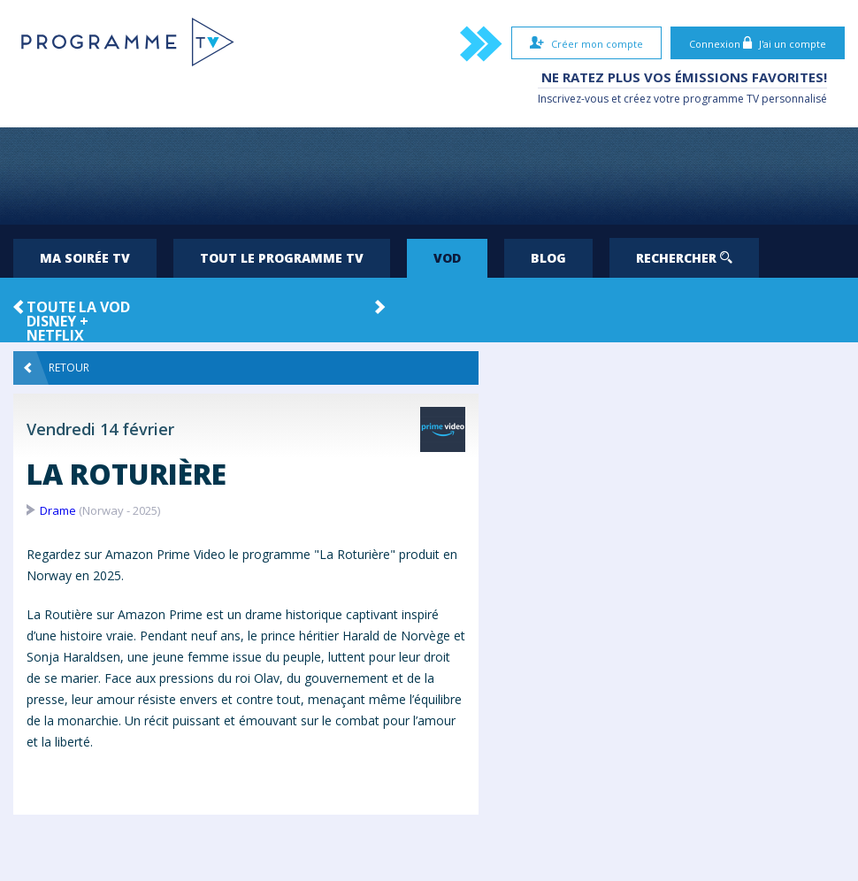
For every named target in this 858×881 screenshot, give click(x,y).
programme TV (721, 98)
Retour (56, 368)
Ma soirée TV (85, 257)
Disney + (57, 321)
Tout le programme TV (282, 257)
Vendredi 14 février (100, 429)
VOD (447, 257)
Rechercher (684, 257)
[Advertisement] (429, 176)
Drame (58, 510)
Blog (548, 257)
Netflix (55, 335)
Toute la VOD (78, 307)
